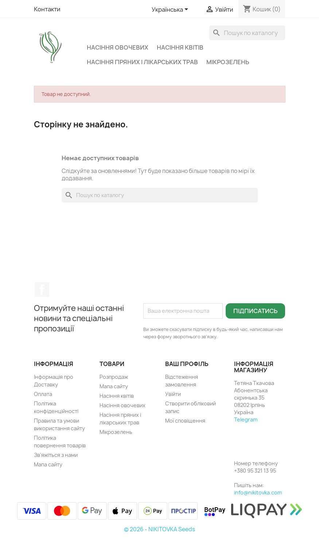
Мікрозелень (227, 62)
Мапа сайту (48, 464)
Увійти (173, 393)
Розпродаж (114, 376)
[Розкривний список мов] (171, 9)
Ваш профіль (187, 364)
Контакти (47, 9)
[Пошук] (247, 33)
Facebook (42, 289)
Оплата (43, 393)
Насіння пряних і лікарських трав (142, 62)
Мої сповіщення (185, 420)
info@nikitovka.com (258, 492)
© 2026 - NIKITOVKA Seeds (159, 529)
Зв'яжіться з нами (56, 454)
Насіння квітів (180, 47)
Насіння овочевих (117, 47)
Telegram (245, 419)
